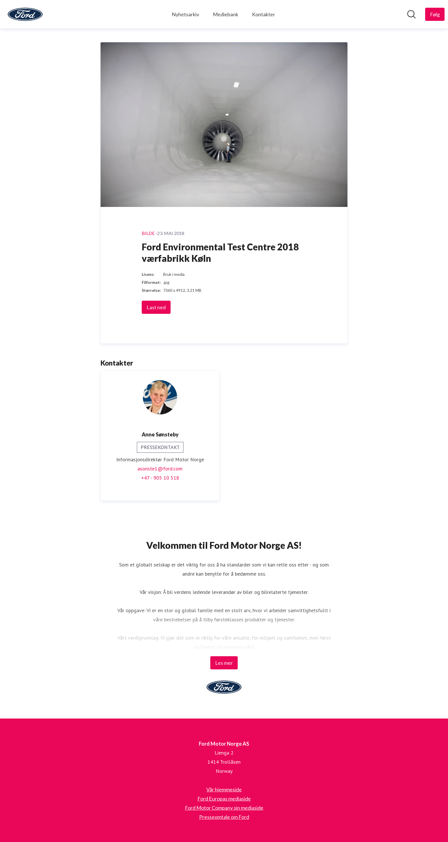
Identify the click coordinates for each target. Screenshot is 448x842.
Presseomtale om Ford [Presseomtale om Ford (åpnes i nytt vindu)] (224, 817)
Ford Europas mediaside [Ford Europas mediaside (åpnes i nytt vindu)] (224, 798)
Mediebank (225, 14)
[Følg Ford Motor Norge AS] (435, 14)
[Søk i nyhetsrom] (411, 14)
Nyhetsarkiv (185, 14)
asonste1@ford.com (160, 468)
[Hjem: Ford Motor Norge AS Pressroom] (25, 14)
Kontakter (263, 14)
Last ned (156, 307)
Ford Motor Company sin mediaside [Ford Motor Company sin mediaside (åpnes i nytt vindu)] (224, 808)
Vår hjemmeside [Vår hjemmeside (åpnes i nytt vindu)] (224, 789)
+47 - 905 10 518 (160, 477)
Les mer (224, 663)
